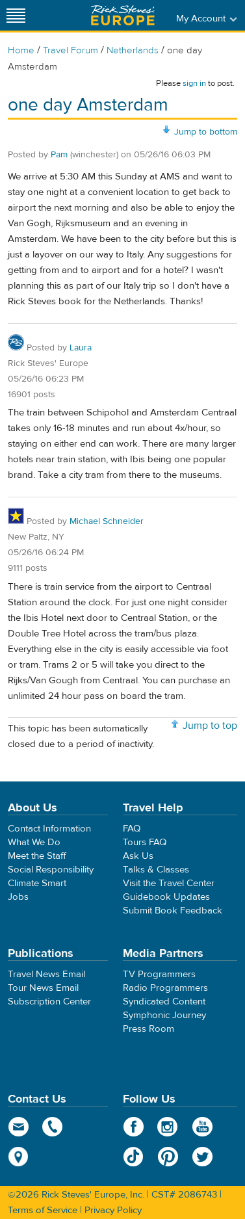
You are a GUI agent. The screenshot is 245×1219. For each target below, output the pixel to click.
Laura (81, 348)
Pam (59, 155)
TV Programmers (159, 974)
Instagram (168, 1126)
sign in (194, 83)
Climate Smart (37, 883)
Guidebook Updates (166, 897)
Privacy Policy (113, 1210)
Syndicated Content (164, 1001)
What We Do (34, 842)
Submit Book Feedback (172, 910)
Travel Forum (70, 50)
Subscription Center (49, 1001)
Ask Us (138, 856)
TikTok (133, 1156)
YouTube (202, 1126)
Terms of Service (42, 1210)
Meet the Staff (37, 856)
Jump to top (210, 725)
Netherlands (133, 50)
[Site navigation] (16, 15)
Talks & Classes (156, 869)
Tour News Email (43, 988)
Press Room (148, 1029)
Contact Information (49, 828)
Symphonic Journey (164, 1015)
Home (21, 50)
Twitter (202, 1156)
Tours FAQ (144, 842)
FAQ (131, 828)
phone (53, 1126)
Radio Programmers (165, 988)
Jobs (18, 897)
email (18, 1126)
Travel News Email (46, 974)
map (18, 1156)
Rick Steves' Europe (122, 15)
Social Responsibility (51, 869)
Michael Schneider (107, 521)
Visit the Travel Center (168, 883)
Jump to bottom (205, 132)
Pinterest (168, 1156)
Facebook (133, 1126)
